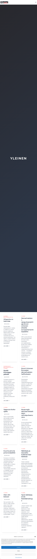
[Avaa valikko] (36, 2)
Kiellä (18, 551)
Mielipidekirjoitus (8, 317)
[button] (35, 536)
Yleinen (5, 316)
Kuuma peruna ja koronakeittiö (9, 452)
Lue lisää (6, 345)
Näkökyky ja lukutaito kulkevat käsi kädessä (26, 454)
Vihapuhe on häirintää (8, 320)
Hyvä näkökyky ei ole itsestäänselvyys (27, 498)
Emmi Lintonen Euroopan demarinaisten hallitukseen (27, 371)
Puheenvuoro (7, 366)
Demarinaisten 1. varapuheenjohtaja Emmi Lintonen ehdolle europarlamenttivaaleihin (27, 325)
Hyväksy (18, 547)
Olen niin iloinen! (7, 496)
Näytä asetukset (18, 554)
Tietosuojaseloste (18, 557)
